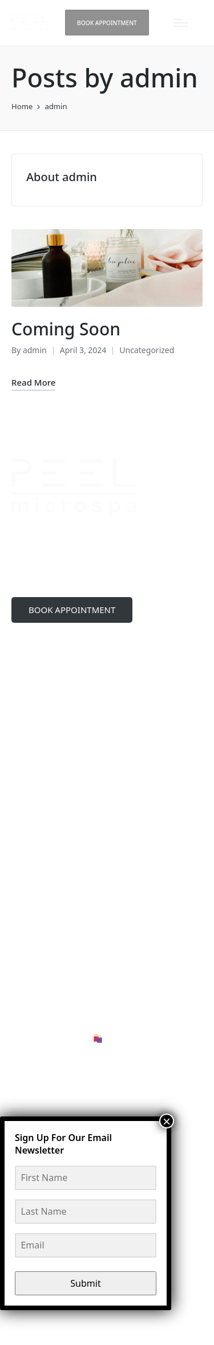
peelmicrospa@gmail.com (80, 725)
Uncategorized (146, 350)
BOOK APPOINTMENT (72, 609)
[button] (107, 22)
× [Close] (167, 1121)
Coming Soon (65, 329)
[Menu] (181, 23)
